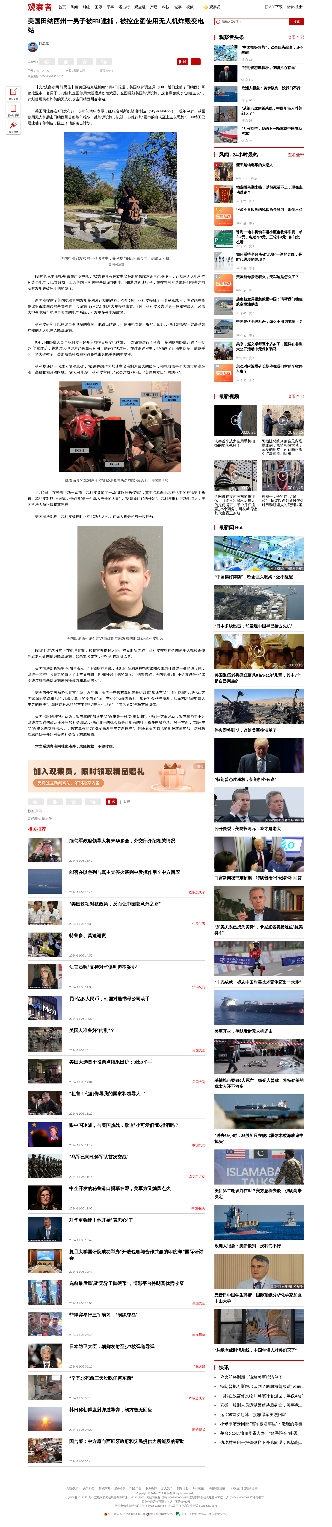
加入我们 (166, 1488)
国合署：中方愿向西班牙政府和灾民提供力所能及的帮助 (126, 1441)
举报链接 (198, 1488)
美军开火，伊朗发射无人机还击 (243, 1031)
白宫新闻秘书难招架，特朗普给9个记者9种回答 (258, 877)
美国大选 (198, 1050)
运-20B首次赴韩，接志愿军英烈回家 (253, 1414)
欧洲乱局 (198, 1145)
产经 (153, 7)
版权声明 (104, 1488)
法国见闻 (198, 987)
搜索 (296, 22)
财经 (86, 7)
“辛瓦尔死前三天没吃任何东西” (101, 1378)
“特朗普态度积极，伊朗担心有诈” (268, 68)
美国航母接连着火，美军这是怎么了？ (267, 277)
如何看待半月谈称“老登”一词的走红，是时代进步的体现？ (269, 257)
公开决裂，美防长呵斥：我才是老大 (247, 828)
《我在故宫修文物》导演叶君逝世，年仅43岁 (261, 1395)
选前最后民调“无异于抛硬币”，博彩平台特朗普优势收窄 (126, 1283)
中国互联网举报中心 (160, 1514)
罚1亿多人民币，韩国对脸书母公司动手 (109, 999)
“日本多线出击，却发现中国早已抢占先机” (253, 626)
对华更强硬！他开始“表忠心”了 (101, 1220)
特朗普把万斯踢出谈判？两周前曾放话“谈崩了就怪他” (269, 1386)
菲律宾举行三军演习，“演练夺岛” (103, 1315)
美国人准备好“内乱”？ (92, 1030)
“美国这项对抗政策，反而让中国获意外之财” (115, 904)
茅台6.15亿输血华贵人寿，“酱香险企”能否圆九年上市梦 (271, 1433)
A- (38, 70)
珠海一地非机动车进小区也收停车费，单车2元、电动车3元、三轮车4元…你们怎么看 (269, 237)
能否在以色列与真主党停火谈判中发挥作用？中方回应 (124, 872)
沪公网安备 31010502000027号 (124, 1514)
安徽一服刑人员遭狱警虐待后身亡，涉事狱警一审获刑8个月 (275, 1405)
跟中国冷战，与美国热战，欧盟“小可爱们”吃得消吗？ (124, 1125)
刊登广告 (135, 1488)
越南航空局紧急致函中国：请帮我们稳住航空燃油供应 (269, 301)
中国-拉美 (198, 1208)
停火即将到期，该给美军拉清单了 (245, 730)
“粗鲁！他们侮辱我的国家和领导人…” (107, 1093)
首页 (62, 7)
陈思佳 (44, 43)
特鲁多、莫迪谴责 (87, 935)
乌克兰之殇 (197, 1177)
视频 (190, 7)
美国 (38, 811)
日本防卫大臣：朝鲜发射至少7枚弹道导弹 (111, 1346)
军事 (110, 7)
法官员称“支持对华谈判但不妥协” (103, 967)
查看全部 (296, 37)
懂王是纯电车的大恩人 (254, 165)
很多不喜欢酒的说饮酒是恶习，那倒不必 (269, 209)
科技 (165, 7)
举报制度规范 (216, 1488)
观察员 (212, 7)
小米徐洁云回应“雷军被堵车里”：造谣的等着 (261, 1423)
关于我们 (88, 1488)
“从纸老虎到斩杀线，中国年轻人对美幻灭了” (271, 111)
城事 (178, 7)
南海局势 (198, 1335)
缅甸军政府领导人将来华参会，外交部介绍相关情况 (122, 840)
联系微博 (151, 1488)
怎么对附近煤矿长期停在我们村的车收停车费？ (269, 369)
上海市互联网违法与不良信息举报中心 (202, 1514)
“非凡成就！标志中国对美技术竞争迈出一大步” (257, 982)
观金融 (139, 7)
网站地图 (182, 1488)
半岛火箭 (198, 1366)
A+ (48, 70)
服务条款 (119, 1488)
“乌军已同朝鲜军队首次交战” (98, 1157)
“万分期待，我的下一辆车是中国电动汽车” (271, 131)
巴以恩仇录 (197, 892)
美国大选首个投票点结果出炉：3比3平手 (110, 1062)
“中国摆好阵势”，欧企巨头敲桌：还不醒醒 (272, 50)
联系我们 (72, 1488)
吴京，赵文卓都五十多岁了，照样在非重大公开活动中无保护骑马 (269, 346)
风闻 (74, 7)
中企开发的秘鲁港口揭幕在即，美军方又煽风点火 (120, 1188)
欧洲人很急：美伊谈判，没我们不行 (270, 88)
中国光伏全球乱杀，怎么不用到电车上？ (269, 321)
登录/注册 (295, 7)
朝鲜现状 (198, 1430)
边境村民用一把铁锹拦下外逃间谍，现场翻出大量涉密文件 (274, 1442)
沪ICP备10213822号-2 (81, 1497)
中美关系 (198, 924)
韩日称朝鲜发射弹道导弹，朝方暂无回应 (110, 1410)
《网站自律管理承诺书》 (245, 1488)
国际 (98, 7)
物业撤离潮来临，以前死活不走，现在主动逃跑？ (269, 190)
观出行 (124, 7)
